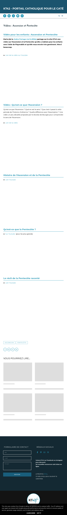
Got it (39, 513)
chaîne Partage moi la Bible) (25, 39)
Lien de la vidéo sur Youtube (16, 55)
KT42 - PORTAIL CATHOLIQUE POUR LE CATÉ (33, 8)
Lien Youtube (10, 180)
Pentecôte (21, 342)
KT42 (45, 474)
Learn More (31, 513)
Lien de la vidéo (11, 123)
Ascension (9, 342)
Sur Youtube (10, 234)
